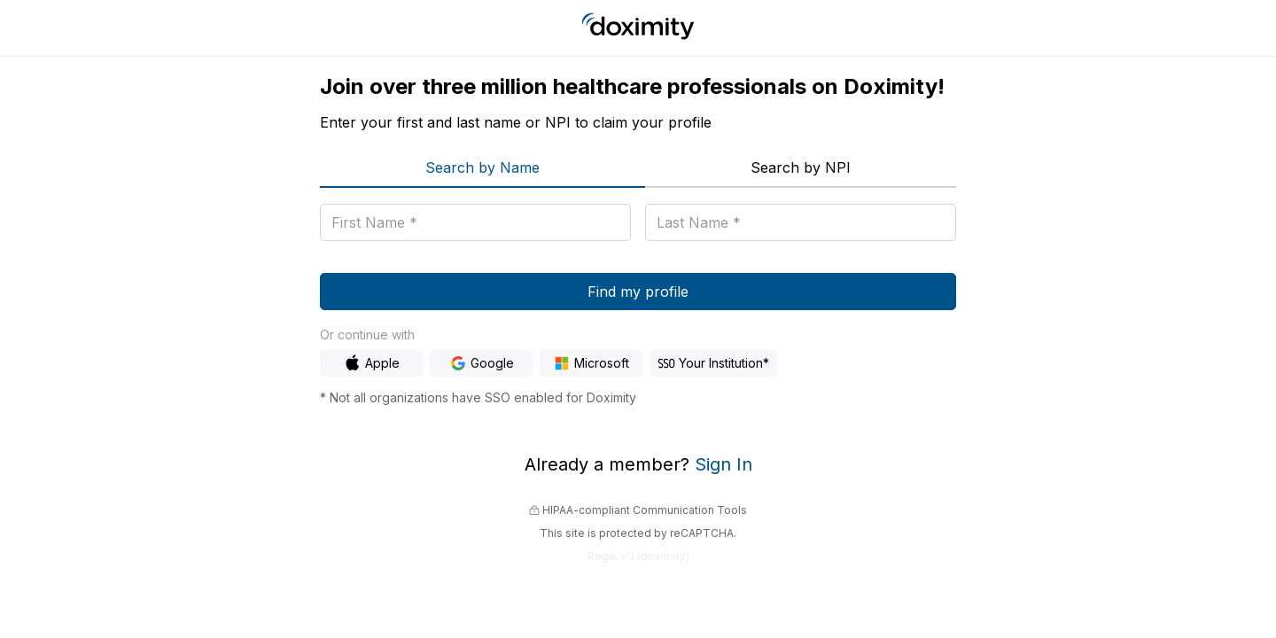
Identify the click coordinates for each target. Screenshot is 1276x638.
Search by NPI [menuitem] (801, 167)
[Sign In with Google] (481, 363)
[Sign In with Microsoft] (591, 363)
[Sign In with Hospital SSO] (713, 363)
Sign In (723, 464)
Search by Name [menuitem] (482, 167)
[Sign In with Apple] (371, 363)
